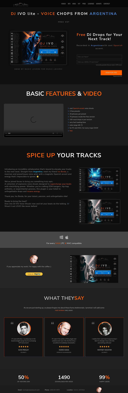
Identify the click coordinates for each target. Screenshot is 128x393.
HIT (79, 4)
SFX (69, 4)
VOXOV (63, 4)
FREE (84, 4)
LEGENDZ (91, 4)
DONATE (98, 4)
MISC (74, 4)
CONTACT (107, 4)
